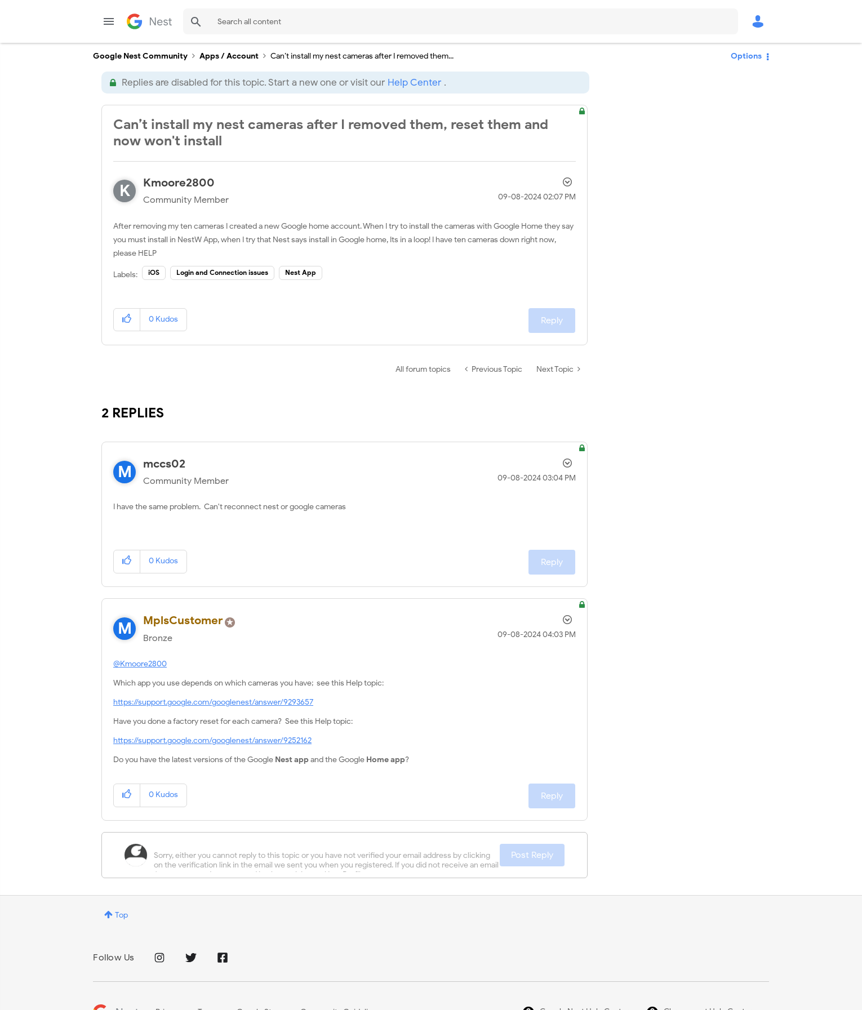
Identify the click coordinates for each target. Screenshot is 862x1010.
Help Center (414, 82)
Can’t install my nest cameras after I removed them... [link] (362, 56)
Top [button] (121, 915)
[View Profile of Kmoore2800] (179, 183)
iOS (153, 272)
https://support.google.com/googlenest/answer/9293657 (213, 702)
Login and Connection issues (222, 272)
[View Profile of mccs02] (164, 464)
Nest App (300, 272)
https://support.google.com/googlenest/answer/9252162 (212, 740)
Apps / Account (229, 56)
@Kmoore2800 (140, 664)
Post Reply (532, 855)
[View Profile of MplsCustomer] (183, 620)
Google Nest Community (149, 21)
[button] (127, 320)
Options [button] (746, 56)
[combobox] (460, 21)
